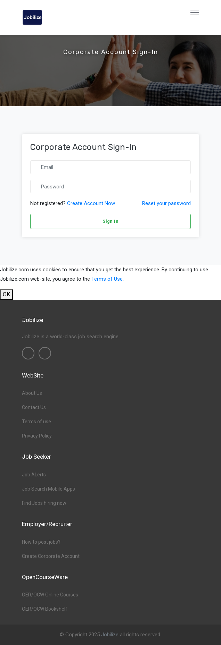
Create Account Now (91, 203)
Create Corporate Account (51, 556)
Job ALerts (34, 474)
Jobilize (109, 634)
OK (6, 294)
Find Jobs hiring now (44, 503)
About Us (32, 393)
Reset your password (166, 203)
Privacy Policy (37, 436)
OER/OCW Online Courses (50, 594)
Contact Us (34, 407)
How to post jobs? (41, 542)
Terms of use (36, 421)
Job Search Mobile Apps (48, 489)
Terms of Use (107, 279)
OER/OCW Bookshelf (44, 609)
